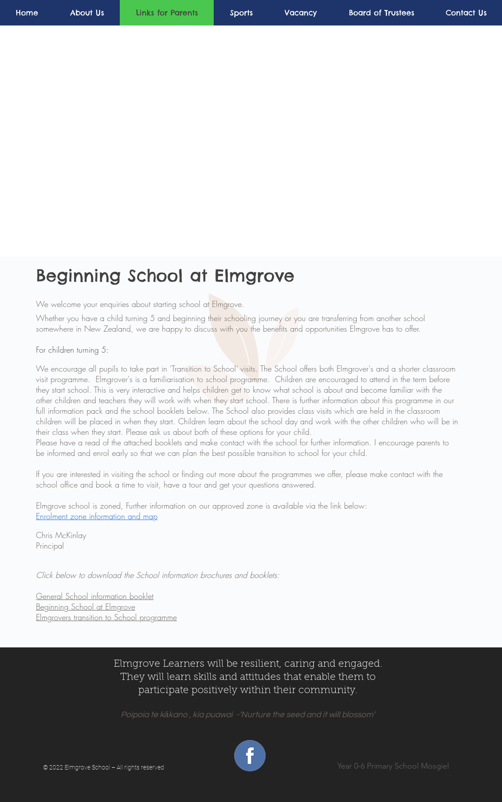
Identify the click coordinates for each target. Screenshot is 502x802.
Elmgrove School (87, 767)
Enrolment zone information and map (97, 516)
